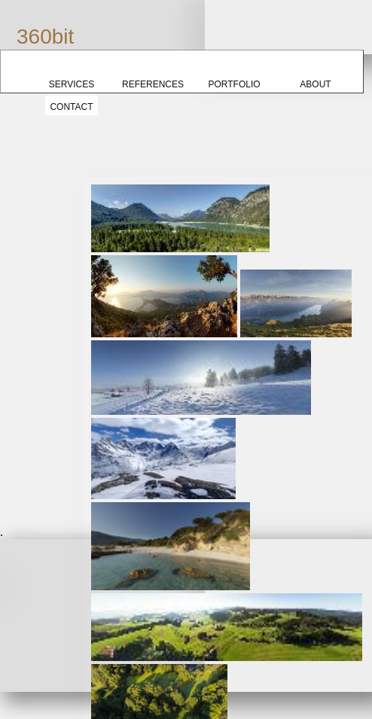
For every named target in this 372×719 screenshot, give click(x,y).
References (153, 84)
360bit (45, 36)
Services (71, 84)
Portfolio (234, 84)
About (315, 84)
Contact (71, 107)
